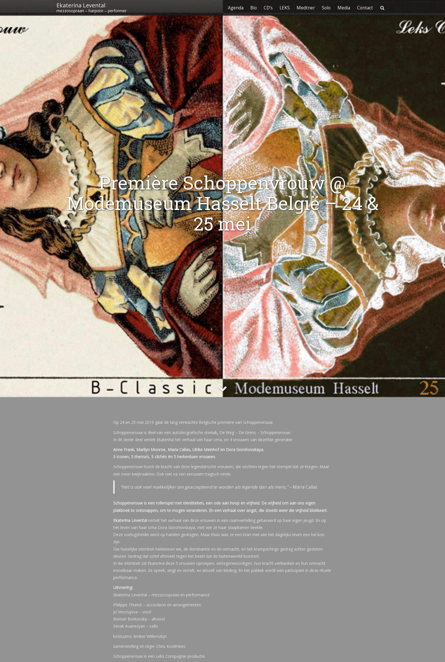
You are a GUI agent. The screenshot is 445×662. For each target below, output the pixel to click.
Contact (365, 8)
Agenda (236, 8)
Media (343, 8)
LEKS (285, 8)
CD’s (268, 8)
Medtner (306, 8)
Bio (253, 8)
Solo (326, 8)
